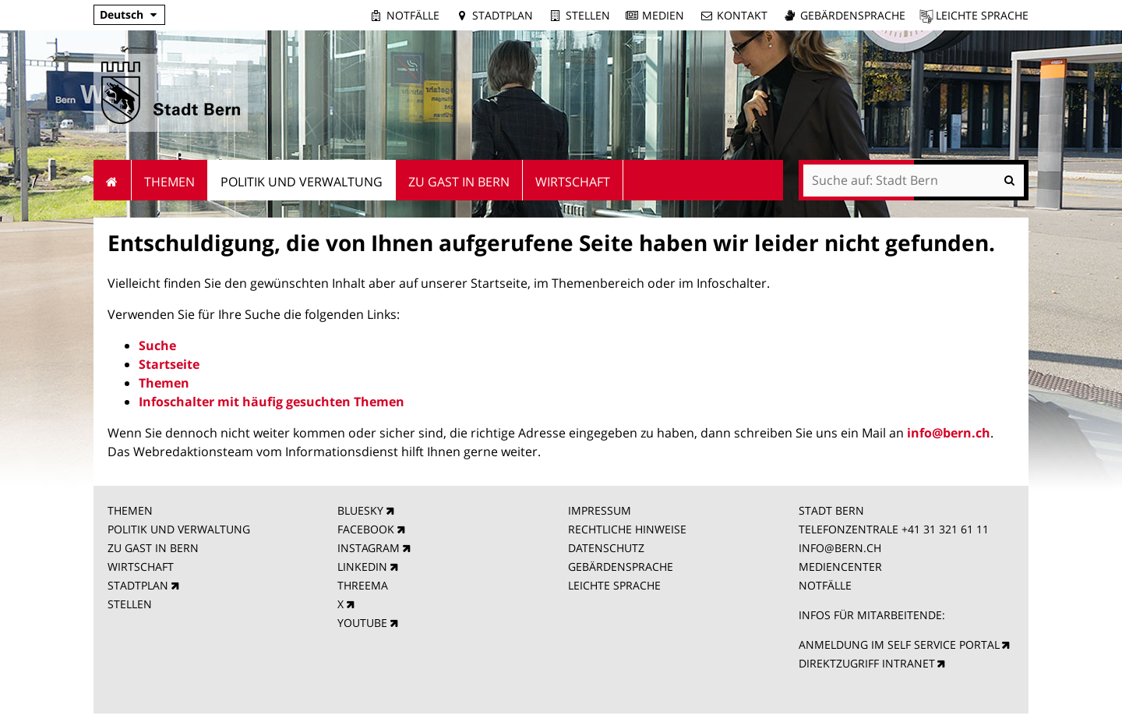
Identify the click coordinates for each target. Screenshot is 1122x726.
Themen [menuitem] (169, 181)
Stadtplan (502, 15)
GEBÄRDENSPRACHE (620, 566)
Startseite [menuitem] (113, 180)
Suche (157, 345)
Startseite (169, 364)
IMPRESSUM (599, 510)
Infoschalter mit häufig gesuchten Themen (271, 401)
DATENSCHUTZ (606, 547)
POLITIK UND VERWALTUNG (179, 529)
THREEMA (362, 585)
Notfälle (412, 15)
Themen (164, 382)
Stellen (588, 15)
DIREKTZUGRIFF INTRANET (867, 663)
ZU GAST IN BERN (153, 547)
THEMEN (130, 510)
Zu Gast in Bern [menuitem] (459, 181)
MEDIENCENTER (840, 566)
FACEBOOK (365, 529)
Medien (663, 15)
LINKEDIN (362, 566)
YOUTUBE (362, 622)
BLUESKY (360, 510)
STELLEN (130, 604)
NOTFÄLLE (825, 585)
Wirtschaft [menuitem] (572, 181)
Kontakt (742, 15)
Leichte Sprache (982, 15)
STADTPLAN (138, 585)
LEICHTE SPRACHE (614, 585)
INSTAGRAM (368, 547)
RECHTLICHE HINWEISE (627, 529)
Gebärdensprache (852, 15)
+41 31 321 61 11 (945, 529)
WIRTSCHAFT (141, 566)
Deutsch (121, 14)
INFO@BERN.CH (840, 547)
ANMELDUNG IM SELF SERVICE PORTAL (899, 644)
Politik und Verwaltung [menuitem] (302, 181)
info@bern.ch (948, 432)
